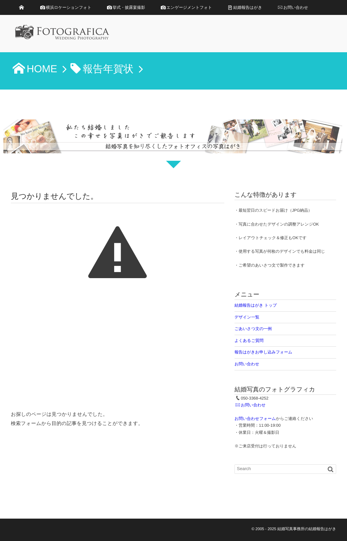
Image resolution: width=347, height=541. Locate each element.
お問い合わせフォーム (255, 418)
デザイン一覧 (246, 317)
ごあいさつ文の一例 (253, 328)
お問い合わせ (246, 364)
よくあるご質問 (248, 340)
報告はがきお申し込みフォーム (263, 352)
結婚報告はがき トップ (255, 305)
